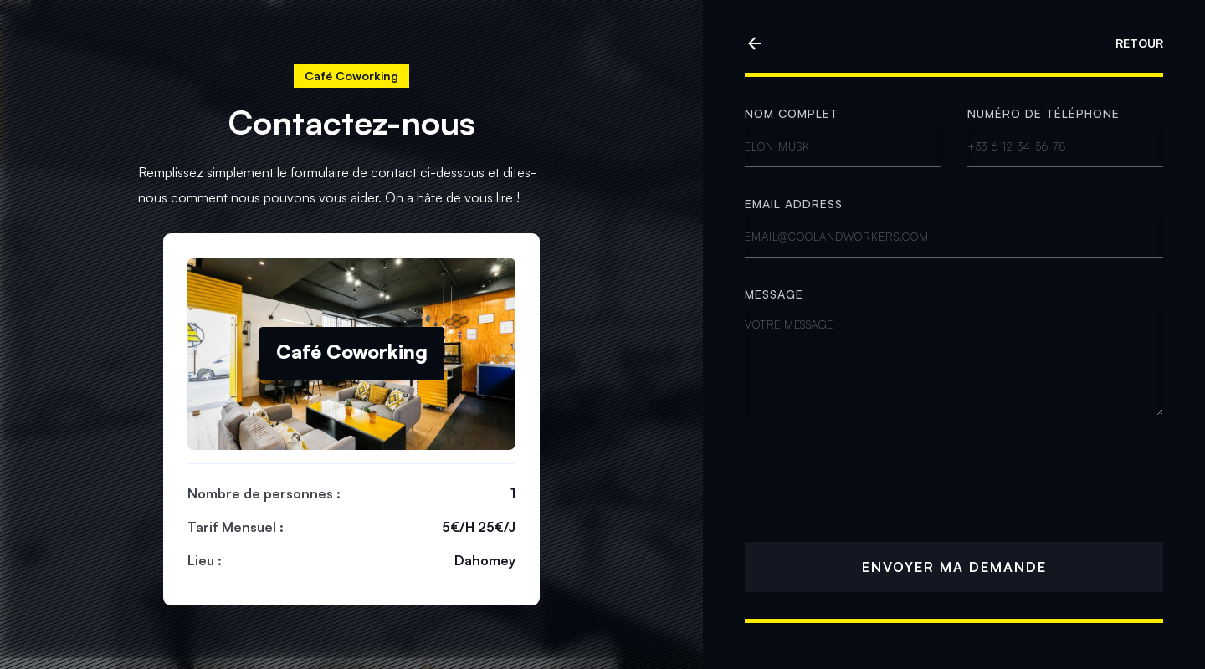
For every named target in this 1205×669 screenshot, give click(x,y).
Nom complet (791, 113)
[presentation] (872, 482)
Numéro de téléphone (1043, 113)
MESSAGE (774, 294)
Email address (794, 204)
